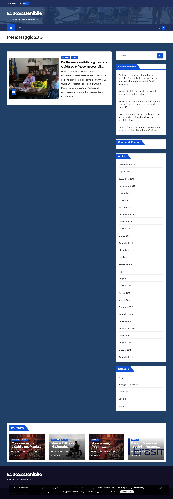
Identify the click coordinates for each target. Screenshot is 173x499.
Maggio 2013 (125, 285)
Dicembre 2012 (126, 321)
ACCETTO (127, 492)
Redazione (87, 72)
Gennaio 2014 (126, 243)
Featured (65, 57)
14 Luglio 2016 (61, 451)
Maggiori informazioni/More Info (106, 492)
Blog (121, 377)
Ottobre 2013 (125, 257)
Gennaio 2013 (126, 314)
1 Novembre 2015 (142, 451)
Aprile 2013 (124, 293)
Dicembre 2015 (126, 179)
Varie (121, 406)
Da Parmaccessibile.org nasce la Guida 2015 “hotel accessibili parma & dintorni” (84, 66)
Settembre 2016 (127, 164)
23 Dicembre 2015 (102, 451)
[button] (159, 27)
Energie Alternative (129, 384)
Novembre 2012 (127, 328)
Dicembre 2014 (126, 214)
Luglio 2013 (125, 271)
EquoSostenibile (24, 13)
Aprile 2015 (124, 207)
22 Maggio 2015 (71, 72)
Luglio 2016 (125, 171)
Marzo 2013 (125, 300)
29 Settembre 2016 (23, 451)
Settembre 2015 (127, 193)
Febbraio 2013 (126, 307)
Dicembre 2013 (126, 250)
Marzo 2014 (125, 236)
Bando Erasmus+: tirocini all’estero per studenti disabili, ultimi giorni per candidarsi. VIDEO (139, 117)
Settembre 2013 (127, 264)
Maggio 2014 (125, 228)
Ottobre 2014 (125, 221)
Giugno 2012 (125, 342)
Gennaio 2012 (126, 357)
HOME (21, 28)
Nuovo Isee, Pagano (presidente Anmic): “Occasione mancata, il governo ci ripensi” (140, 104)
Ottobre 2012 (125, 335)
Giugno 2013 (125, 278)
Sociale (74, 57)
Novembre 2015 (127, 186)
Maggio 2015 (125, 200)
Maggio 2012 (125, 350)
